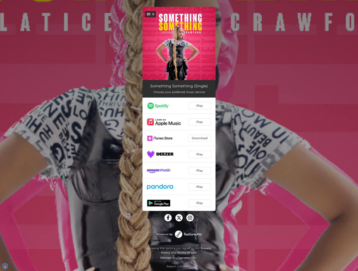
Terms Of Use (186, 252)
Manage (165, 257)
